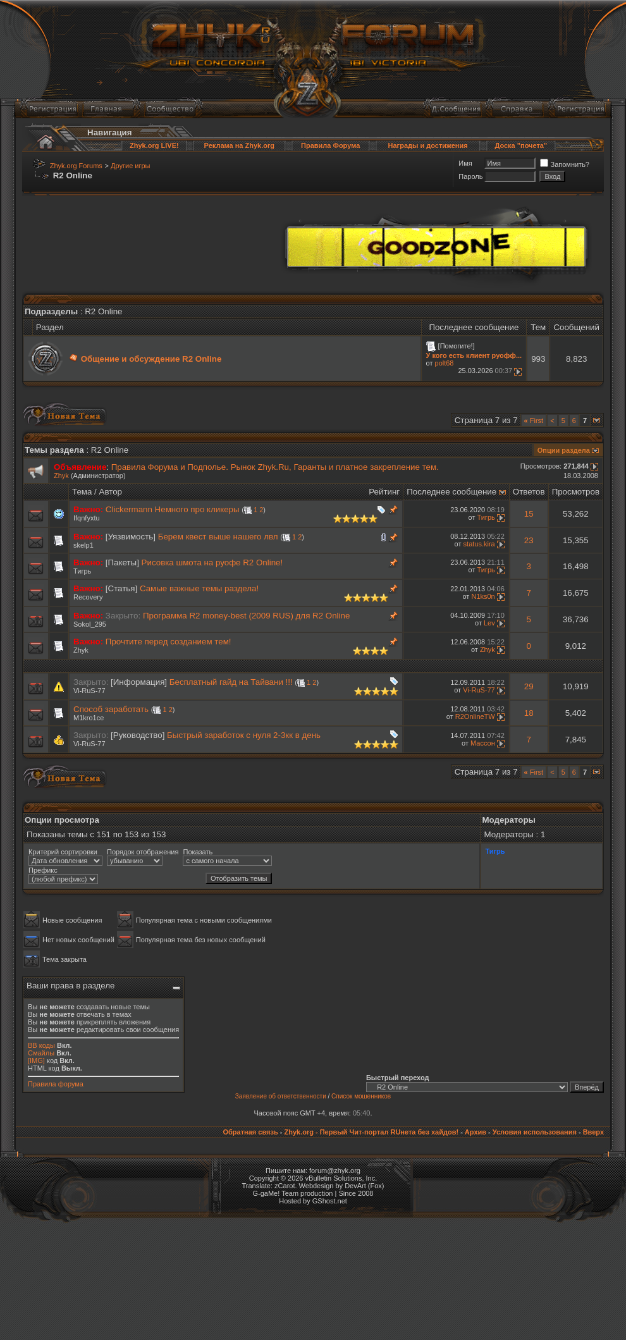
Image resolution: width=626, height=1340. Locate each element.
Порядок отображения (142, 852)
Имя (465, 163)
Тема (82, 491)
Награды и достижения (428, 145)
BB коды (41, 1045)
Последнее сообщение (451, 491)
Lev (489, 623)
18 (529, 713)
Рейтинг (384, 491)
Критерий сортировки (62, 852)
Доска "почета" (520, 145)
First (534, 420)
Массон (482, 743)
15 (529, 514)
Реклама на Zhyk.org (239, 145)
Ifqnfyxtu (86, 518)
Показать (197, 852)
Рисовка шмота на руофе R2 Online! (212, 562)
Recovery (87, 597)
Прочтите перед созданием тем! (168, 641)
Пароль (470, 176)
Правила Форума (330, 145)
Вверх (593, 1132)
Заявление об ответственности (280, 1096)
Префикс (43, 870)
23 (529, 540)
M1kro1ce (88, 718)
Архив (475, 1132)
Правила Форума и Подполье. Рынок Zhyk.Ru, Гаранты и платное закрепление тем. (275, 467)
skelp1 (83, 545)
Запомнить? (564, 164)
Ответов (529, 491)
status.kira (479, 544)
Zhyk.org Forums (76, 165)
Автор (110, 491)
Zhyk (61, 475)
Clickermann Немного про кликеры (173, 509)
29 (529, 686)
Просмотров (575, 491)
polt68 (444, 363)
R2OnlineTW (475, 716)
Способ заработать (111, 709)
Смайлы (41, 1053)
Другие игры (130, 165)
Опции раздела (563, 450)
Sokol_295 (89, 624)
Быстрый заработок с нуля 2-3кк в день (244, 735)
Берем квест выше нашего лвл (218, 536)
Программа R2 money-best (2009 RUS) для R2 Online (246, 615)
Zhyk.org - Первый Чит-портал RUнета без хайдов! (371, 1132)
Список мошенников (361, 1096)
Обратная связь (250, 1132)
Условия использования (535, 1132)
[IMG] (36, 1060)
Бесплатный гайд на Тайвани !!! (231, 682)
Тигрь (485, 517)
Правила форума (55, 1084)
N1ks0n (482, 596)
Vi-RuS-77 (89, 690)
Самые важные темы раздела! (199, 588)
